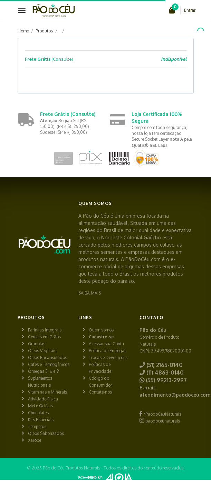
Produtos (44, 30)
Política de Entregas (107, 350)
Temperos (37, 426)
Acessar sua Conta (106, 343)
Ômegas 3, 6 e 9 (43, 371)
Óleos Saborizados (46, 433)
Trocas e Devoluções (108, 357)
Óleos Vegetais (42, 350)
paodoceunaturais (160, 421)
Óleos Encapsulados (47, 357)
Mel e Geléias (40, 405)
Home (23, 30)
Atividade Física (43, 398)
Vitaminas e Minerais (47, 392)
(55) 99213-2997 (163, 380)
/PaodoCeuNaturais (160, 414)
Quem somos (101, 329)
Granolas (36, 343)
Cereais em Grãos (44, 336)
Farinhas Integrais (44, 329)
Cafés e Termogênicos (48, 364)
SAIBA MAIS (89, 293)
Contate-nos (100, 392)
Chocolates (38, 412)
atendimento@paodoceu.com (175, 395)
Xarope (34, 440)
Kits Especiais (41, 419)
